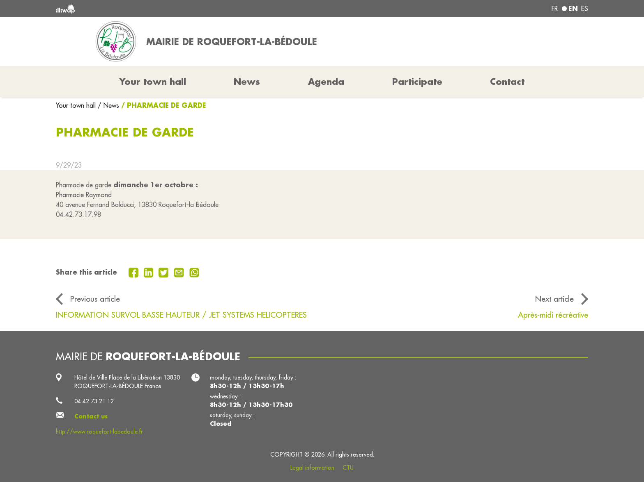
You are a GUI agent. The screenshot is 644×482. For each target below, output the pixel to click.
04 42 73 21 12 (94, 401)
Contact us (91, 416)
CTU (348, 467)
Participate (417, 81)
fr (555, 9)
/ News (108, 105)
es (584, 9)
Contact (507, 81)
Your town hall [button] (153, 81)
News (247, 81)
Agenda (326, 81)
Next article (554, 299)
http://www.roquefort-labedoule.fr (99, 431)
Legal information (312, 467)
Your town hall (77, 105)
